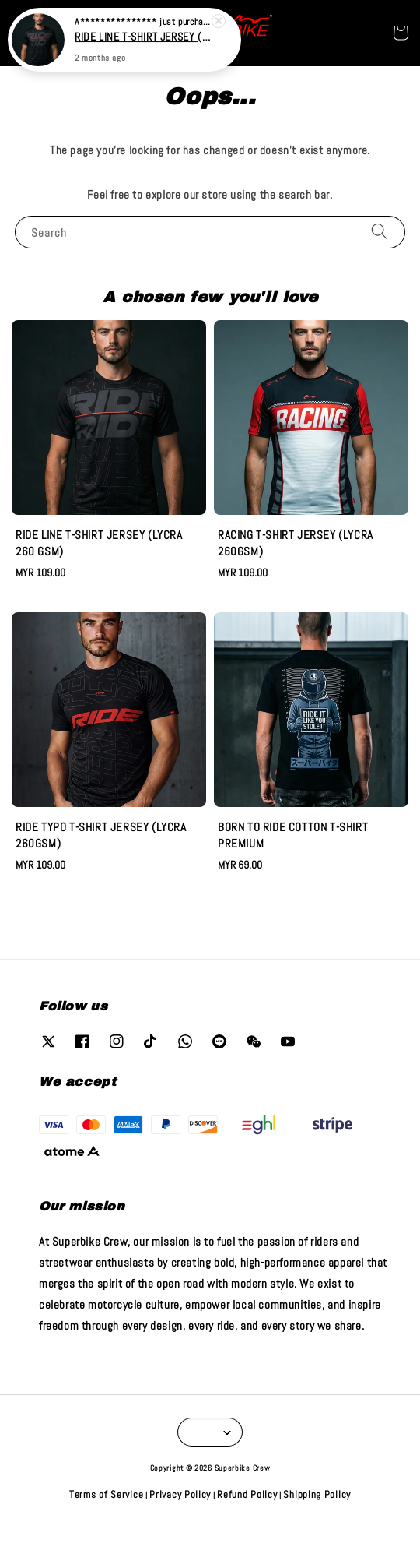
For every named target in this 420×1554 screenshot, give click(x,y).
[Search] (379, 232)
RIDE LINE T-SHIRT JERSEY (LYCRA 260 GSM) (143, 33)
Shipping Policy (317, 1494)
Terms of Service (106, 1494)
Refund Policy (247, 1494)
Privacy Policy (180, 1494)
